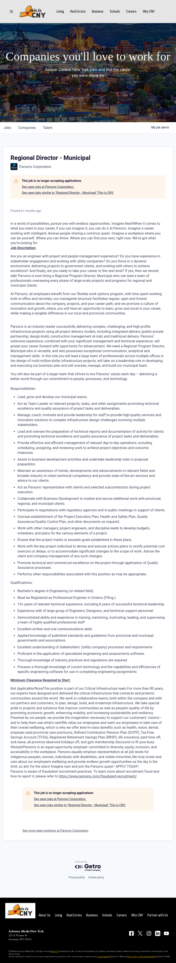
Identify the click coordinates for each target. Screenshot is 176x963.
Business (98, 11)
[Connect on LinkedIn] (157, 933)
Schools (115, 11)
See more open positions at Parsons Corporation (55, 830)
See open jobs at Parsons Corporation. (48, 187)
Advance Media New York (26, 931)
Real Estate (78, 11)
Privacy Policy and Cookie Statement (141, 956)
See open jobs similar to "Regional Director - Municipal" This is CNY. (68, 192)
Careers (131, 11)
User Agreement (103, 956)
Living (60, 11)
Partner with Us (157, 915)
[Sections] (11, 11)
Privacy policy (77, 877)
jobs (7, 128)
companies (27, 128)
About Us (44, 915)
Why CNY (149, 11)
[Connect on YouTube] (166, 933)
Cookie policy (96, 877)
